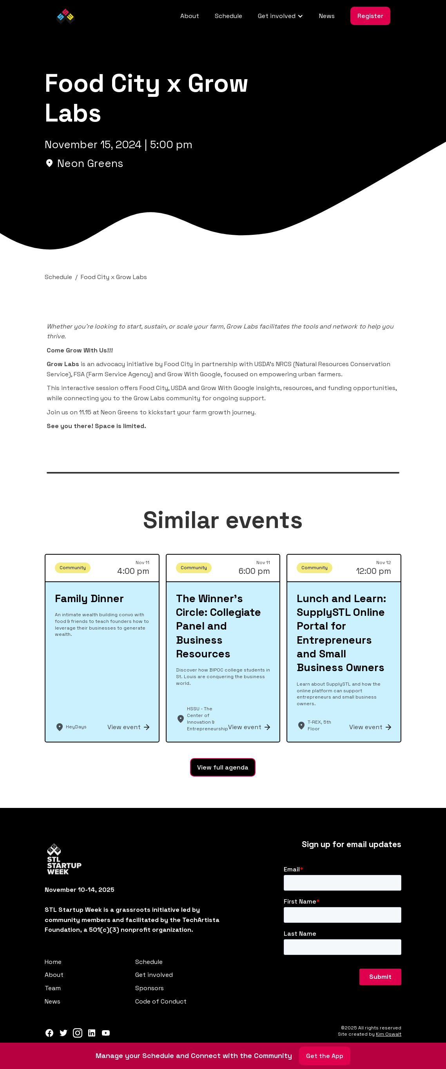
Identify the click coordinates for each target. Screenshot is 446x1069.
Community (73, 567)
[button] (280, 16)
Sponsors (149, 988)
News (327, 16)
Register (370, 16)
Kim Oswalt (388, 1034)
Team (53, 988)
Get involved (154, 975)
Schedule (228, 16)
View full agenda (222, 767)
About (189, 16)
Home (53, 962)
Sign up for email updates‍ (351, 844)
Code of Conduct (161, 1001)
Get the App (324, 1056)
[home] (65, 16)
